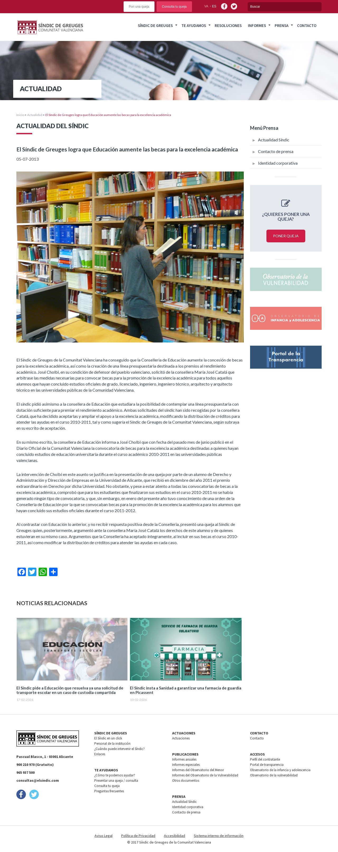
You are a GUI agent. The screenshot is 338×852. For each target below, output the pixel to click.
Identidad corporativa (278, 163)
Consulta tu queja (174, 6)
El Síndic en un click (108, 738)
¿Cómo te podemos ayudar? (114, 775)
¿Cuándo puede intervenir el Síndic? (119, 749)
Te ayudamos (193, 25)
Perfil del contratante (265, 759)
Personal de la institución (112, 743)
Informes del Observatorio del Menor (198, 770)
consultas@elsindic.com (37, 780)
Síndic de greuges (155, 25)
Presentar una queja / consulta (116, 780)
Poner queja (286, 236)
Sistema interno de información (218, 835)
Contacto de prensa (275, 151)
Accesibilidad (174, 835)
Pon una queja (139, 6)
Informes (257, 25)
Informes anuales (184, 759)
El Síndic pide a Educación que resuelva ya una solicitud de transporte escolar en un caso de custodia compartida (69, 690)
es (214, 6)
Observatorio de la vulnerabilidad (274, 775)
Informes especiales (186, 764)
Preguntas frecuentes (109, 791)
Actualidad (34, 115)
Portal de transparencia (267, 764)
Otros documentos (185, 780)
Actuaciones (181, 738)
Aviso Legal (103, 835)
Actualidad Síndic (273, 139)
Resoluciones (228, 25)
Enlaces (99, 754)
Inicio (20, 115)
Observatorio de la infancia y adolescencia (280, 770)
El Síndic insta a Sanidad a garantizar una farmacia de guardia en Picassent (185, 690)
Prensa (281, 25)
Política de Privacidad (138, 835)
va (206, 6)
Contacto (306, 25)
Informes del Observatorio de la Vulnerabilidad (205, 775)
